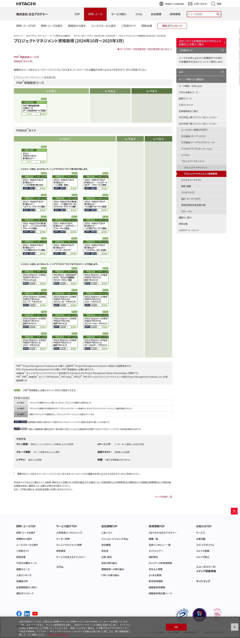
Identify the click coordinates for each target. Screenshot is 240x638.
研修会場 (183, 223)
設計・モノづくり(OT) (191, 198)
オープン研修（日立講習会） (60, 36)
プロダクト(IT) (188, 192)
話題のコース (185, 98)
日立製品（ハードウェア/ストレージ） (198, 142)
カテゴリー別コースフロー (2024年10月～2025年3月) (94, 36)
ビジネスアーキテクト (191, 180)
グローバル (186, 211)
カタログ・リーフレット (189, 230)
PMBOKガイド (22, 61)
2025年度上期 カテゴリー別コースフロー (198, 117)
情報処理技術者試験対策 (193, 205)
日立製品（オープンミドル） (193, 136)
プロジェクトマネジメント (193, 161)
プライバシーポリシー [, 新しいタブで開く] (59, 634)
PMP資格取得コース (25, 57)
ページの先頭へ (162, 496)
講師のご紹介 (185, 217)
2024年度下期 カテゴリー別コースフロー (198, 123)
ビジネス (185, 155)
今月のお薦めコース (188, 92)
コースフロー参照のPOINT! (194, 129)
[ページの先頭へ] (234, 511)
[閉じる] (234, 627)
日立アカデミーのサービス (36, 36)
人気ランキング (186, 104)
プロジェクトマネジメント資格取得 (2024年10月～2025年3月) (69, 41)
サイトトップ (18, 36)
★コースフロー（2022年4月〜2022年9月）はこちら (143, 49)
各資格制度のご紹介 (188, 111)
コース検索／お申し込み (190, 86)
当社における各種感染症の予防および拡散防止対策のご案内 (200, 42)
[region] (120, 627)
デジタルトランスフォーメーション (196, 148)
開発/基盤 (186, 186)
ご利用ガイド (186, 50)
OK (176, 627)
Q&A (181, 72)
